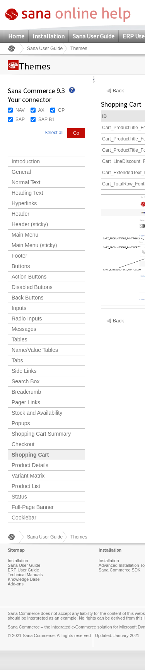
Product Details (30, 465)
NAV (20, 110)
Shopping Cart (30, 455)
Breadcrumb (26, 392)
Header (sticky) (30, 224)
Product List (26, 486)
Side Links (24, 371)
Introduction (26, 161)
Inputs (19, 308)
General (21, 172)
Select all (53, 132)
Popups (21, 423)
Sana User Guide (93, 36)
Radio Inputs (27, 318)
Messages (24, 329)
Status (19, 496)
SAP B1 (46, 119)
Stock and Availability (37, 413)
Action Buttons (29, 277)
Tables (19, 339)
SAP (20, 119)
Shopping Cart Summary (41, 434)
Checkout (23, 444)
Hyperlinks (24, 203)
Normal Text (26, 182)
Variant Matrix (28, 476)
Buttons (21, 266)
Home (16, 36)
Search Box (25, 381)
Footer (19, 256)
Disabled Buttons (32, 287)
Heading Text (27, 193)
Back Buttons (28, 297)
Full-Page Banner (33, 507)
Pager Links (26, 402)
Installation (48, 36)
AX (41, 110)
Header (20, 214)
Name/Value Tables (35, 350)
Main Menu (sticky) (34, 245)
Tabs (17, 360)
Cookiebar (24, 517)
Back (118, 90)
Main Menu (25, 235)
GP (61, 110)
